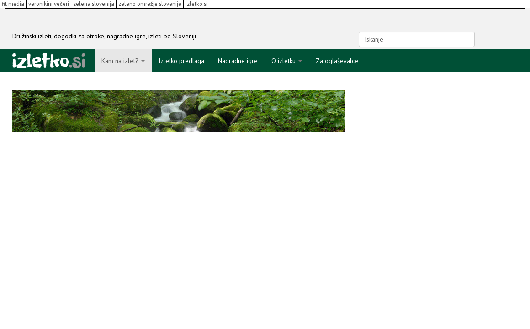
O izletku (286, 61)
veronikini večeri (48, 3)
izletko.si (196, 3)
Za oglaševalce (337, 61)
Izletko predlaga (181, 61)
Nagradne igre (238, 61)
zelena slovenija (93, 3)
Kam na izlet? (123, 61)
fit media (13, 3)
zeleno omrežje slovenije (149, 3)
